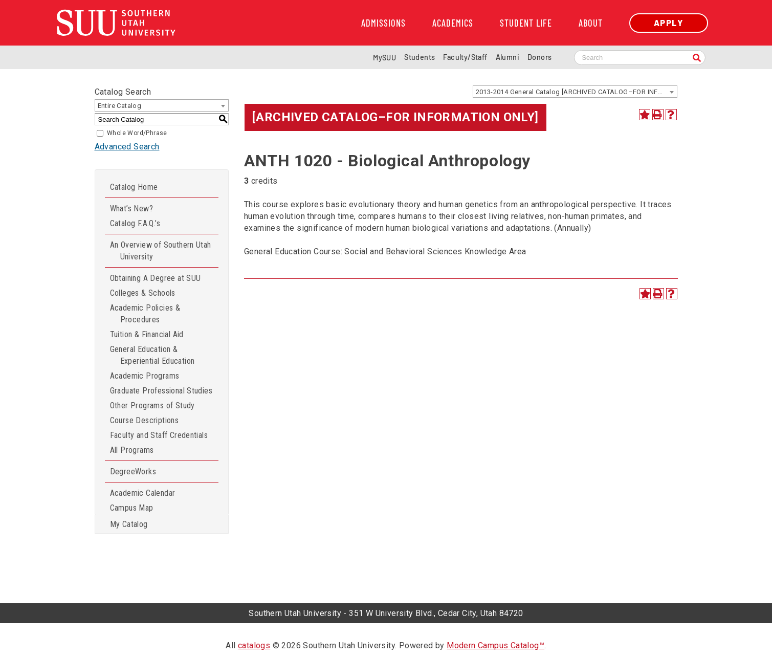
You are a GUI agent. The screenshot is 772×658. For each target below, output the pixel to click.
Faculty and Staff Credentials (159, 435)
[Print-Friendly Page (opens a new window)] (658, 114)
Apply (668, 23)
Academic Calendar (142, 493)
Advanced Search (127, 146)
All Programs (132, 450)
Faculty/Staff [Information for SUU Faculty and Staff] (465, 57)
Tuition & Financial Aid (147, 334)
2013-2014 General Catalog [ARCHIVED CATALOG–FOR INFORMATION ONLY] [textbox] (576, 92)
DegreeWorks (133, 471)
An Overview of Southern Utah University (160, 250)
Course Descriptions (144, 420)
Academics (452, 23)
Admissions (383, 23)
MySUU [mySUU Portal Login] (384, 57)
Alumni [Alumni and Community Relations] (507, 57)
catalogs (254, 645)
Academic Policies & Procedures (145, 313)
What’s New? (131, 208)
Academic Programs (145, 376)
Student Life (526, 23)
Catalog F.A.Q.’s (135, 223)
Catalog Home (134, 187)
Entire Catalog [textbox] (120, 105)
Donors (539, 57)
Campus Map (131, 508)
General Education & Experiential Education (152, 355)
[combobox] (575, 91)
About (591, 23)
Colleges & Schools (142, 293)
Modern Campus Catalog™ (495, 645)
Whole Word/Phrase (137, 133)
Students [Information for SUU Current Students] (419, 57)
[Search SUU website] (639, 57)
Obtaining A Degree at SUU (155, 278)
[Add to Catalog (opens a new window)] (644, 114)
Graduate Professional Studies (161, 391)
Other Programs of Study (152, 405)
